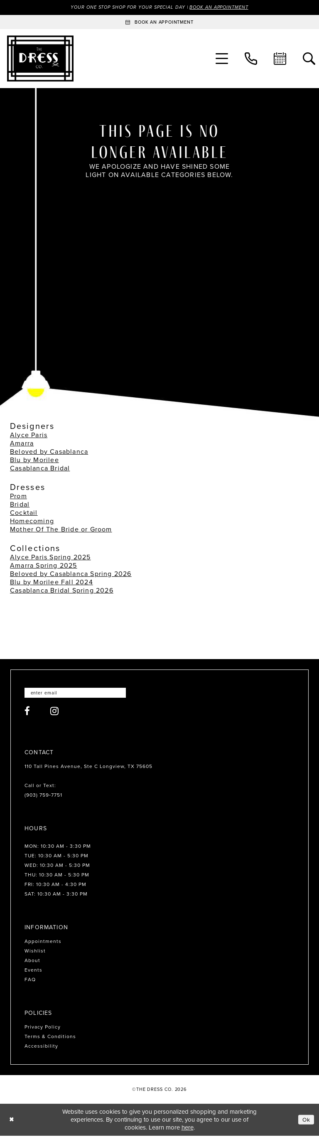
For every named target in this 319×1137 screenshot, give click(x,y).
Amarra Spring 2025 (43, 566)
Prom (18, 496)
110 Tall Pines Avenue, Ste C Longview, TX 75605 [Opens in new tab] (88, 768)
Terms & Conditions (50, 1038)
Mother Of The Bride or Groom (61, 529)
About (32, 962)
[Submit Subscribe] (128, 693)
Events (33, 971)
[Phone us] (250, 59)
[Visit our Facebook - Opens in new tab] (27, 712)
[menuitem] (221, 59)
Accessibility (41, 1047)
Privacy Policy (43, 1028)
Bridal (19, 504)
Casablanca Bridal (40, 468)
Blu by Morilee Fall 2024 (51, 582)
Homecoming (32, 521)
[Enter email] (80, 693)
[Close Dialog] (12, 1121)
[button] (221, 59)
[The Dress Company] (40, 59)
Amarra (22, 443)
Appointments (43, 943)
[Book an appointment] (159, 22)
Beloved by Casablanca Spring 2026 (71, 574)
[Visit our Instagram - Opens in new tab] (54, 712)
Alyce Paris (28, 435)
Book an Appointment (225, 7)
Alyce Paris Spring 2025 (50, 557)
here (188, 1128)
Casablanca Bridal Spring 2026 (61, 591)
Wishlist (35, 952)
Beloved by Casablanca (49, 452)
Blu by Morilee (34, 460)
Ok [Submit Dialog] (305, 1120)
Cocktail (24, 513)
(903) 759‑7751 (43, 796)
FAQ (30, 981)
